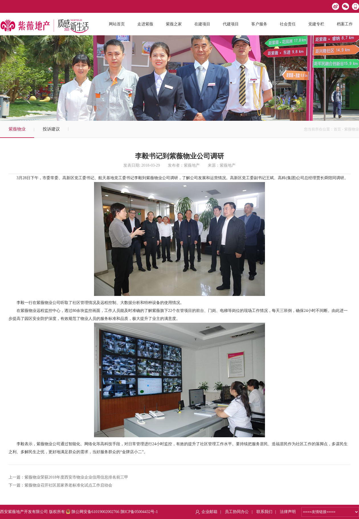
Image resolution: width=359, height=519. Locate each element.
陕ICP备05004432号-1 (139, 512)
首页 (337, 129)
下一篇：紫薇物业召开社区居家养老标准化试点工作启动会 (60, 485)
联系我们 (264, 512)
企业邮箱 (209, 512)
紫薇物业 (17, 129)
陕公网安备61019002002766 (92, 512)
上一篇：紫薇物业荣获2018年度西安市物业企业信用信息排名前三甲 (68, 477)
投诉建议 (51, 129)
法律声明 (288, 512)
